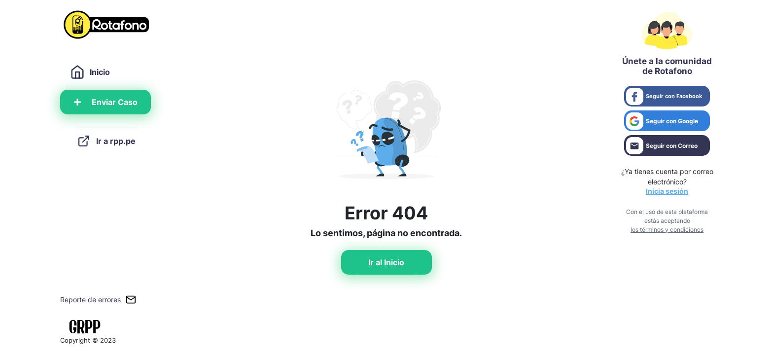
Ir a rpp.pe (106, 141)
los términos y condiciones (667, 229)
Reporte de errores (90, 299)
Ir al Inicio (386, 262)
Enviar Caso (106, 102)
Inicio (90, 72)
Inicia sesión (667, 191)
